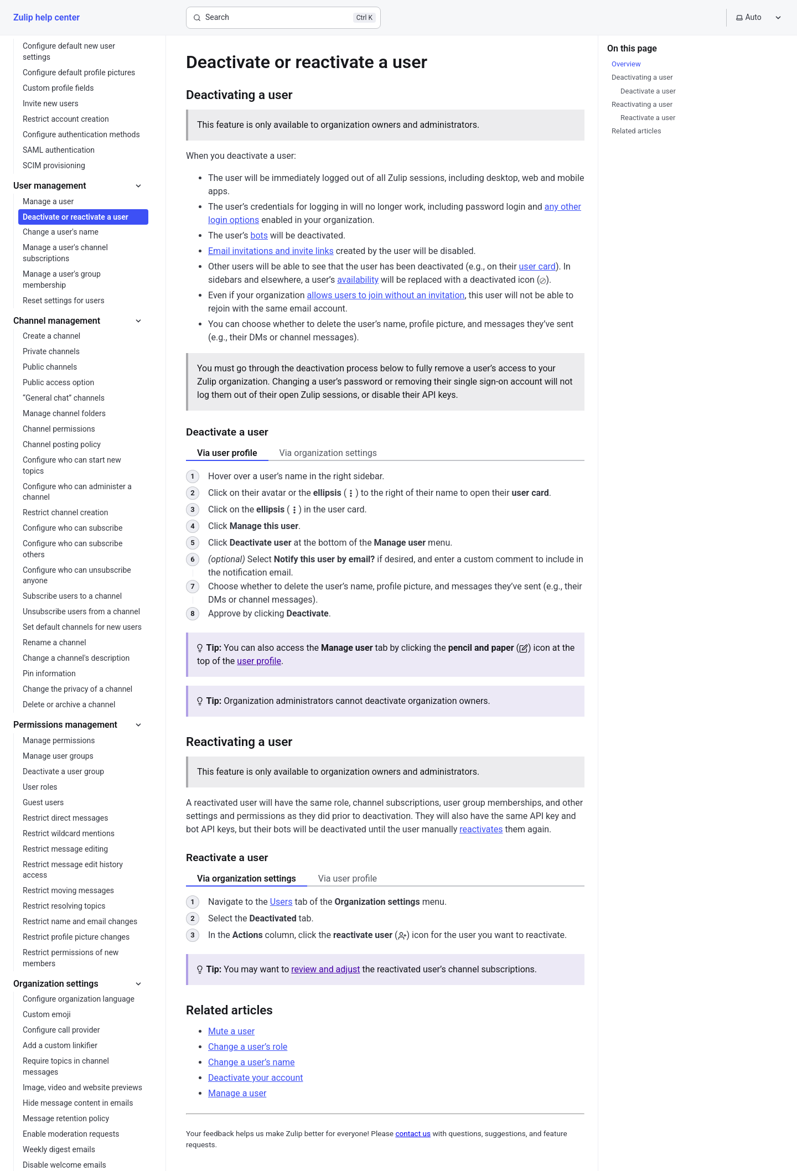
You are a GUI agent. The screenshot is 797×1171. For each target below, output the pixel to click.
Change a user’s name (251, 1062)
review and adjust (325, 969)
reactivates (481, 829)
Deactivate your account (255, 1077)
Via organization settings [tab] (328, 453)
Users (281, 902)
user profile (259, 661)
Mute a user (231, 1031)
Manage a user (237, 1093)
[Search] (283, 18)
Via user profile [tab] (227, 453)
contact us (413, 1133)
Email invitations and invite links (271, 251)
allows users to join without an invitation (386, 295)
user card (537, 266)
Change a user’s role (247, 1047)
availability (358, 279)
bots (259, 235)
